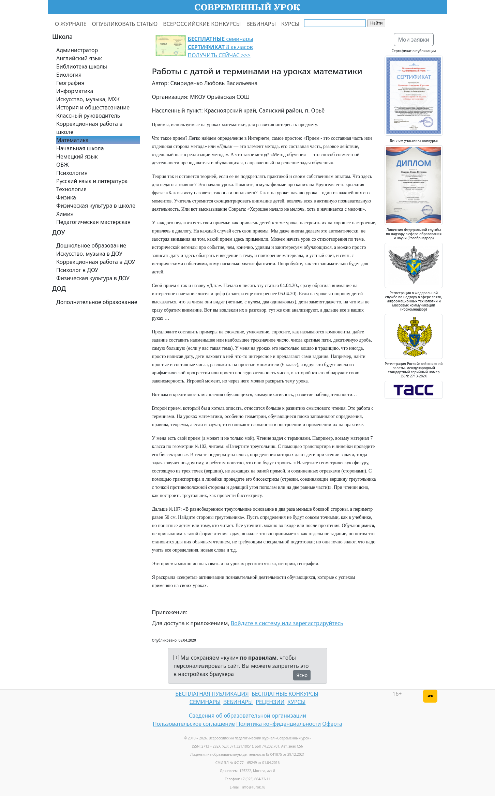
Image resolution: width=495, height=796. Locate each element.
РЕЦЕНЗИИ (270, 702)
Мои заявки (414, 39)
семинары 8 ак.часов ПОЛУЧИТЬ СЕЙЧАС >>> (220, 47)
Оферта (332, 723)
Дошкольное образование (91, 245)
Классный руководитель (88, 115)
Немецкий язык (77, 156)
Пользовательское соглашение (194, 723)
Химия (65, 213)
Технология (71, 189)
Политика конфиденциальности (278, 723)
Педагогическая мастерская (93, 222)
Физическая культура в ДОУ (93, 278)
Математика (72, 140)
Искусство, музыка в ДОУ (89, 253)
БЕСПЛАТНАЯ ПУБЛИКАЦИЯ (212, 693)
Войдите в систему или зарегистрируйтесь (287, 623)
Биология (68, 74)
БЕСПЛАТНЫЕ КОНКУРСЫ (285, 693)
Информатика (74, 91)
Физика (66, 197)
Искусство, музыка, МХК (88, 99)
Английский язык (79, 58)
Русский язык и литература (92, 181)
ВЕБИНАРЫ (261, 24)
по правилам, (259, 657)
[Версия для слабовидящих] (430, 696)
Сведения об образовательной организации (247, 715)
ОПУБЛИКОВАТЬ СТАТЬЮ (125, 24)
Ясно (302, 675)
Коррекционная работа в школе (89, 128)
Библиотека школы (81, 66)
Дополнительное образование (96, 302)
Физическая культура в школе (95, 205)
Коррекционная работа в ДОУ (95, 262)
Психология (72, 173)
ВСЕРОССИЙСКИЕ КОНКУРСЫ (202, 24)
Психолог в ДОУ (77, 270)
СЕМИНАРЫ (205, 702)
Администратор (77, 50)
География (70, 83)
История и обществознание (93, 107)
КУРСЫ (290, 24)
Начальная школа (80, 148)
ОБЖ (62, 164)
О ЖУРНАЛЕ (71, 24)
